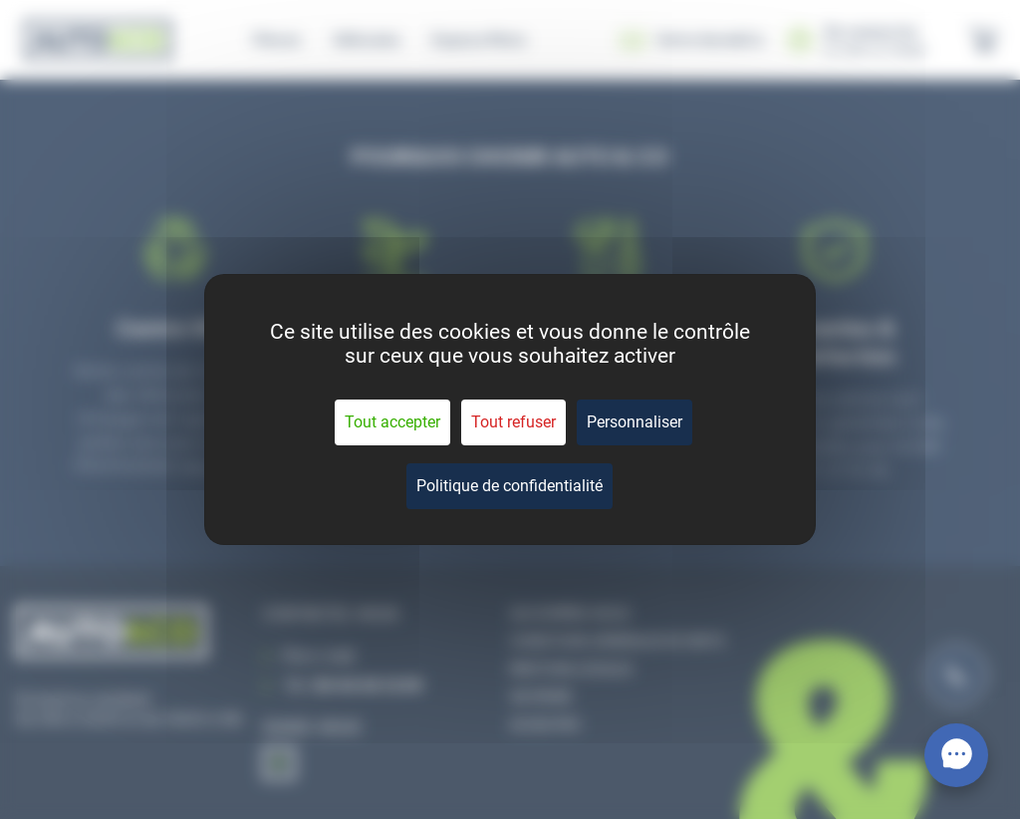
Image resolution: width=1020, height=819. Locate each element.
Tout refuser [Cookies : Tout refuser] (513, 421)
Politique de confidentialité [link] (509, 485)
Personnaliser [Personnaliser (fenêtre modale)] (634, 421)
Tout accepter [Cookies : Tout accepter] (392, 421)
